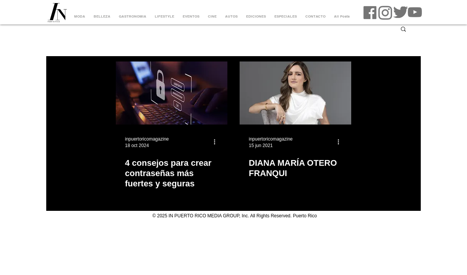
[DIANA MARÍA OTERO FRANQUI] (295, 93)
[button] (403, 30)
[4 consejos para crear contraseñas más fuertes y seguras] (171, 93)
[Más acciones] (217, 141)
